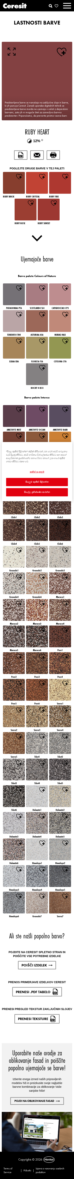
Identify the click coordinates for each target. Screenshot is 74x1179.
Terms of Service (8, 1170)
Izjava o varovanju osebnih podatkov (50, 1170)
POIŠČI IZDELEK (37, 965)
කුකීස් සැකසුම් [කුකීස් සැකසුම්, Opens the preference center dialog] (37, 471)
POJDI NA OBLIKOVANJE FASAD (37, 1101)
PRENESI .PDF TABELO (37, 992)
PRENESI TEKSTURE (37, 1019)
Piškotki (27, 1170)
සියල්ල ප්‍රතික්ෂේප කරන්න (37, 492)
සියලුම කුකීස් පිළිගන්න (37, 481)
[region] (37, 471)
